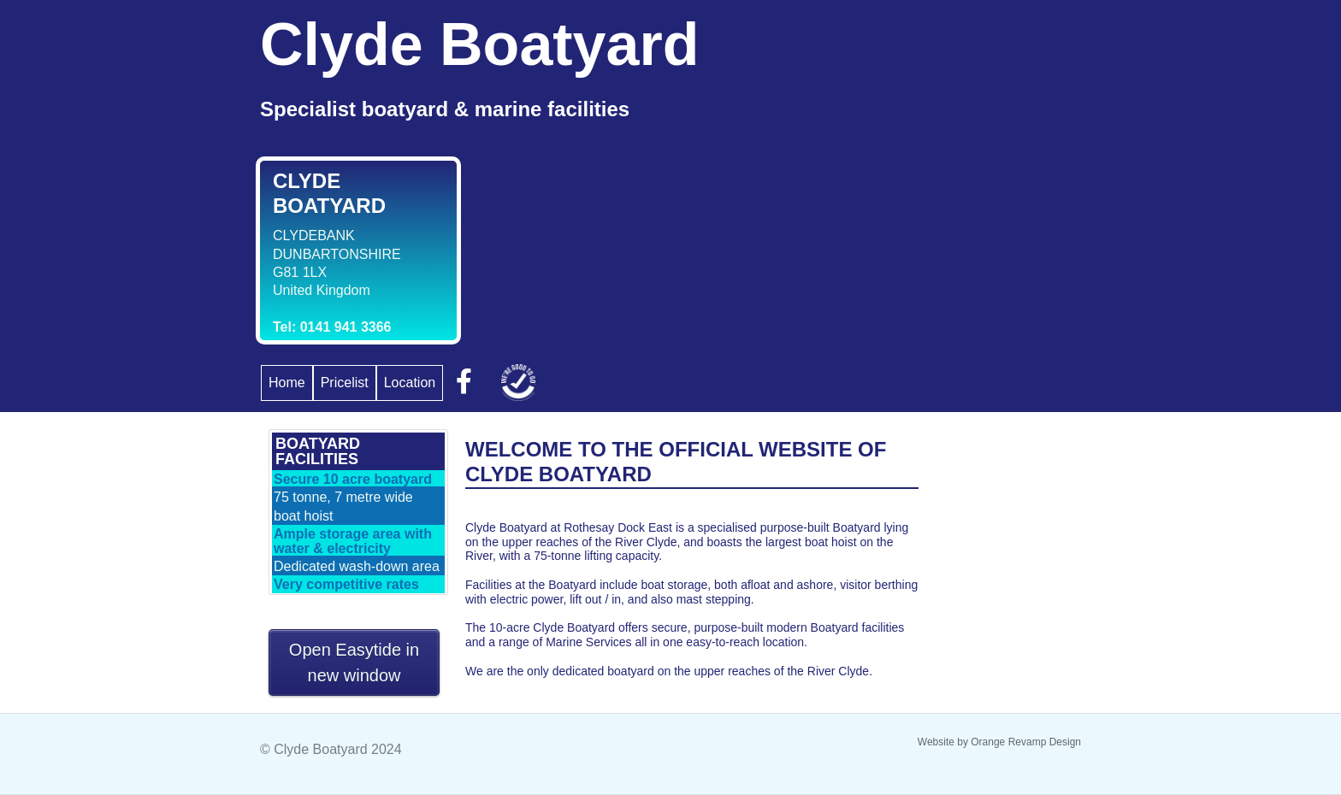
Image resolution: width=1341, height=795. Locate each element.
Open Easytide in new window (354, 662)
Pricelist (345, 382)
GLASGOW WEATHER (999, 493)
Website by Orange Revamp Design (999, 742)
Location (410, 382)
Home (287, 382)
